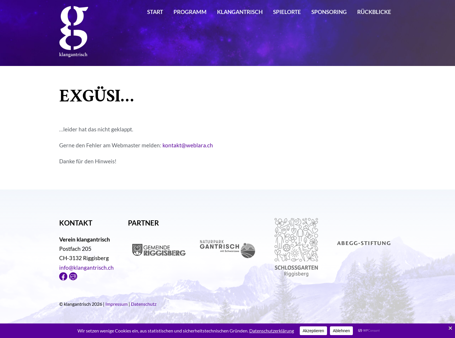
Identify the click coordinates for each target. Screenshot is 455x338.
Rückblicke (374, 11)
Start (155, 11)
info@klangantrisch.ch (86, 267)
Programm (190, 11)
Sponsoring (329, 11)
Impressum (116, 304)
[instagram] (73, 275)
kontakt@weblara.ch (187, 145)
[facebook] (63, 275)
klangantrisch (240, 11)
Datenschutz (143, 304)
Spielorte (287, 11)
